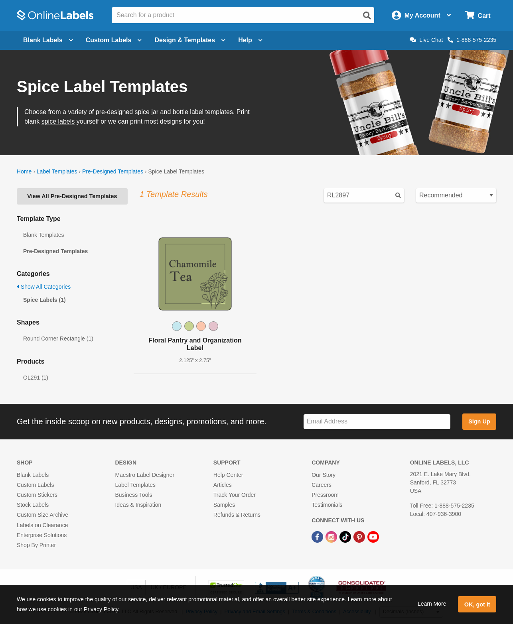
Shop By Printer (36, 545)
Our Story (323, 475)
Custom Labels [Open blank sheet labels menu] (114, 40)
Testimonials (327, 505)
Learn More (432, 603)
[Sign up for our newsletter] (377, 421)
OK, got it (477, 604)
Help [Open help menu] (250, 40)
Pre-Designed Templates (112, 171)
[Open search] (367, 15)
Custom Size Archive (42, 515)
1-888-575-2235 (472, 40)
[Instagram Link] (332, 536)
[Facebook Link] (318, 536)
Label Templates (57, 171)
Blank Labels (33, 475)
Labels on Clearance (42, 525)
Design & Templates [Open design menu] (189, 40)
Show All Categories (44, 286)
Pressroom (325, 495)
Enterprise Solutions (42, 535)
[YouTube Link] (373, 536)
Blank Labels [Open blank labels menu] (48, 40)
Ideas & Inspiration (138, 505)
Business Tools (133, 495)
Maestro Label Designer (144, 475)
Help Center (228, 475)
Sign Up (479, 421)
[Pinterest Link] (360, 536)
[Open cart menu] (477, 15)
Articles (222, 485)
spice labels (58, 121)
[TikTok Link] (346, 536)
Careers (321, 485)
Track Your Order (234, 495)
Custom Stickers (37, 495)
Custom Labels (35, 485)
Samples (224, 505)
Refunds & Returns (236, 515)
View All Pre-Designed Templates (72, 196)
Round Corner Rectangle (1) (58, 338)
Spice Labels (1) (44, 300)
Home (24, 171)
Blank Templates (43, 235)
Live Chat (426, 40)
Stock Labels (33, 505)
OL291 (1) (35, 377)
